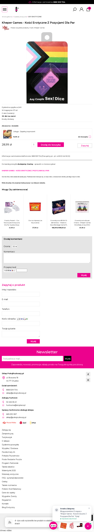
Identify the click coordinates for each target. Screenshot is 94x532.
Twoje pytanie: (9, 328)
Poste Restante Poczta (12, 459)
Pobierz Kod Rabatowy (11, 489)
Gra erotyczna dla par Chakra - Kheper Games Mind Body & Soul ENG (82, 223)
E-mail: (5, 299)
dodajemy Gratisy (25, 164)
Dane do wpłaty (8, 493)
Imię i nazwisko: (9, 290)
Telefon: (6, 309)
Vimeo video (6, 530)
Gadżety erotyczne (20, 17)
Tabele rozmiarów (9, 485)
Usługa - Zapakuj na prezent (24, 131)
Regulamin (6, 500)
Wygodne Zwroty (9, 496)
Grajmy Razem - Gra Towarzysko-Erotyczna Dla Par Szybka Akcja (12, 223)
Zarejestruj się (7, 434)
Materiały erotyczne (10, 474)
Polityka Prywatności (10, 456)
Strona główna (7, 17)
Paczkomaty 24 (8, 452)
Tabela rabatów (8, 467)
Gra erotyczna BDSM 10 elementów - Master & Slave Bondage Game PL (58, 223)
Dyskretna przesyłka (10, 445)
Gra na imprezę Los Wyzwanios (35, 222)
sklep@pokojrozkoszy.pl (16, 393)
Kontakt (5, 504)
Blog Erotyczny (8, 507)
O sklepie (6, 441)
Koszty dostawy (8, 119)
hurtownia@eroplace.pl (15, 405)
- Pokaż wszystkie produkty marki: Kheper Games (23, 28)
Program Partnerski (10, 463)
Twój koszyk (7, 437)
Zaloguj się (6, 430)
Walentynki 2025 (9, 470)
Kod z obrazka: (15, 318)
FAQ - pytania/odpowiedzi (12, 478)
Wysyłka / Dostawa (10, 448)
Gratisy (4, 481)
